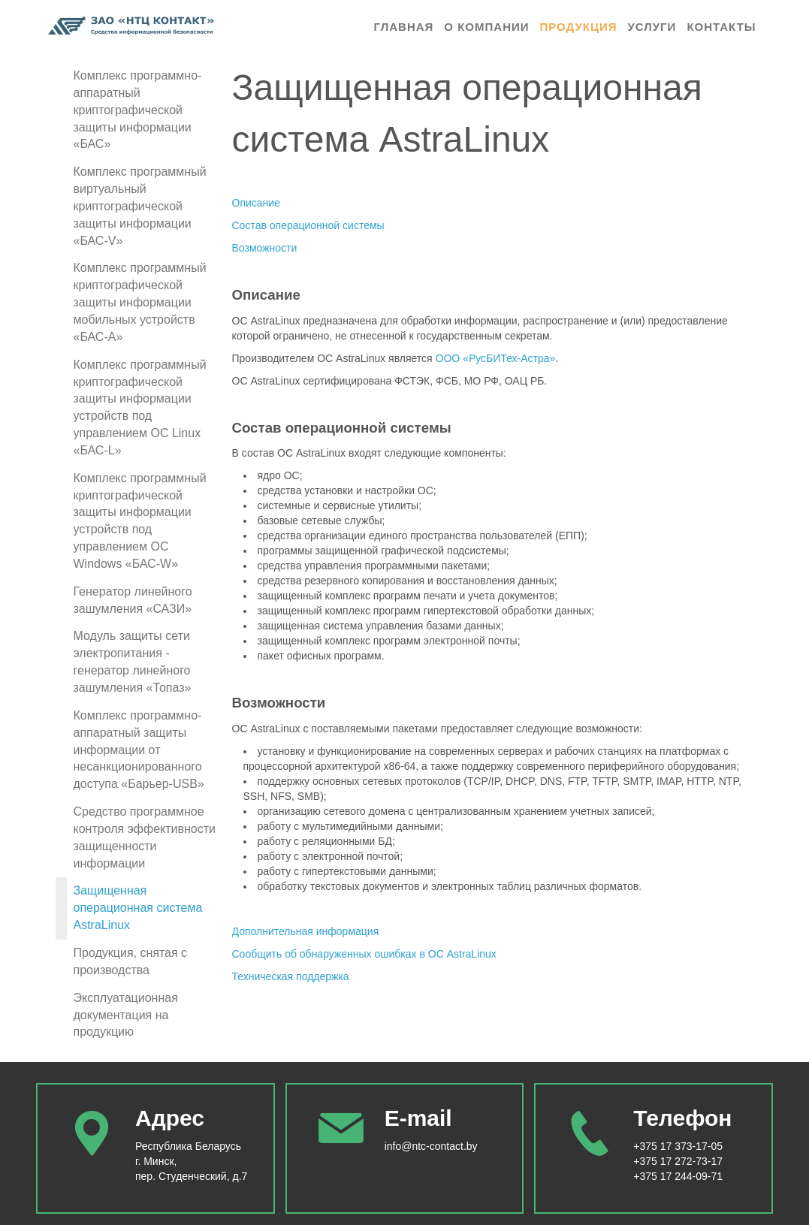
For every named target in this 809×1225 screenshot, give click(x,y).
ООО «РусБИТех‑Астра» (496, 358)
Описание (256, 203)
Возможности (264, 248)
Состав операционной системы (308, 225)
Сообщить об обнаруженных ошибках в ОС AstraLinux (364, 954)
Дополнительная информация (305, 931)
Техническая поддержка (290, 976)
